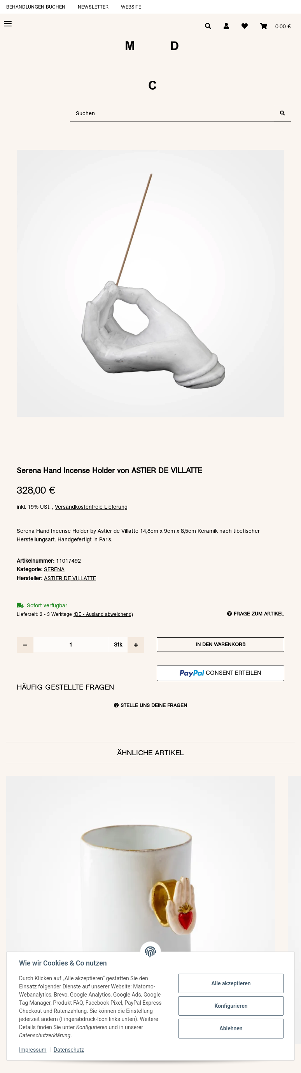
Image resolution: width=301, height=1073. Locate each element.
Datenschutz (69, 1050)
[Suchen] (172, 113)
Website (131, 7)
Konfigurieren (230, 1006)
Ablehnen (230, 1028)
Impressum (32, 1050)
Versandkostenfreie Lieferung (91, 506)
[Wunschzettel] (244, 26)
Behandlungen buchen (35, 7)
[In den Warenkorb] (220, 644)
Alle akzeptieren (230, 983)
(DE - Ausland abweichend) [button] (103, 614)
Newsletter (93, 7)
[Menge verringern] (25, 645)
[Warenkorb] (275, 26)
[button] (226, 26)
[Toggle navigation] (8, 24)
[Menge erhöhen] (136, 645)
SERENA (54, 569)
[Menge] (70, 644)
